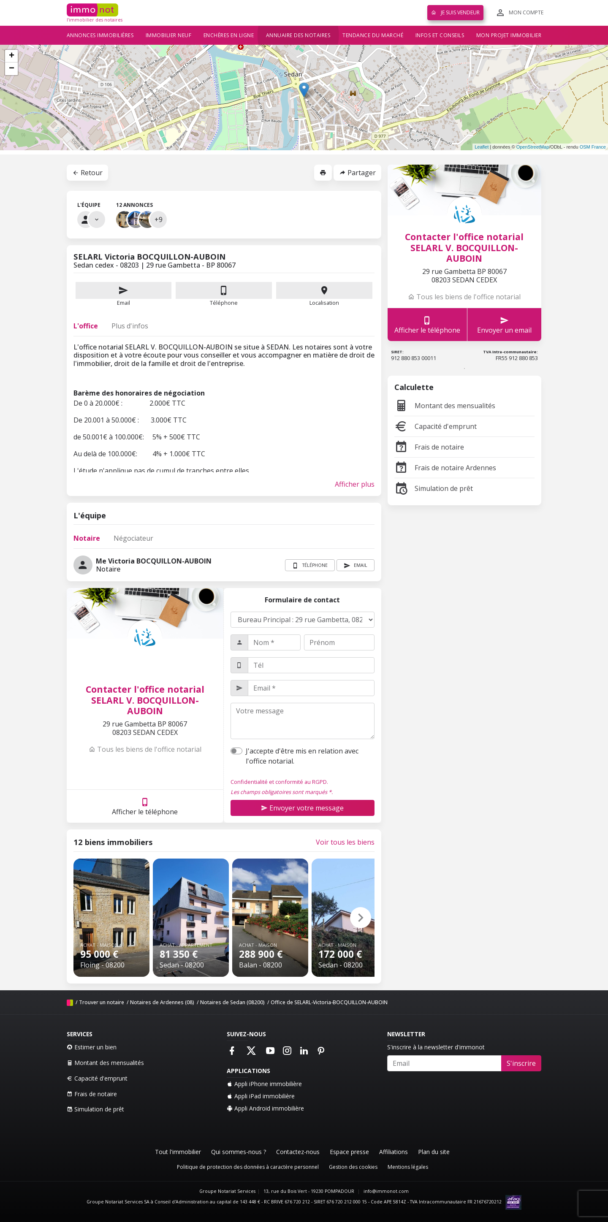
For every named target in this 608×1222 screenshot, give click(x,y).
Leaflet (482, 146)
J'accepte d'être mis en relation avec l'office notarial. (302, 756)
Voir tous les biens (345, 842)
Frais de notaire (429, 447)
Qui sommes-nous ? (238, 1152)
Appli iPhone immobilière (264, 1084)
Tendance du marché (372, 35)
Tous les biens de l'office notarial (145, 749)
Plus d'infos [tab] (129, 326)
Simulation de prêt (433, 488)
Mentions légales (408, 1167)
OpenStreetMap (532, 146)
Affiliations (393, 1152)
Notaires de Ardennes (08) (162, 1002)
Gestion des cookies (353, 1167)
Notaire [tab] (86, 538)
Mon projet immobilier (509, 35)
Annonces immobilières (100, 35)
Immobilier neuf (169, 35)
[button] (360, 917)
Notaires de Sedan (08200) (232, 1002)
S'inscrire (521, 1063)
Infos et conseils (439, 35)
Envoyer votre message (302, 808)
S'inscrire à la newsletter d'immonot (436, 1047)
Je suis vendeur (455, 12)
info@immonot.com (386, 1191)
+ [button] (11, 56)
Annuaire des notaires (298, 35)
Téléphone (224, 302)
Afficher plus (355, 484)
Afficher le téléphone (145, 806)
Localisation (324, 294)
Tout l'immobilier (178, 1152)
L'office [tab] (85, 326)
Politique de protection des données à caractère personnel (248, 1167)
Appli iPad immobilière (261, 1096)
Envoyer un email (504, 325)
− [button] (11, 68)
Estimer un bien (92, 1047)
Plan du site (434, 1152)
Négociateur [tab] (133, 538)
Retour (87, 172)
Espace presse (349, 1152)
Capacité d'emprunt (435, 426)
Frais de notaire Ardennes (445, 468)
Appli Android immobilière (265, 1108)
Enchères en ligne (229, 35)
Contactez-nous (298, 1152)
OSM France (593, 146)
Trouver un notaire (101, 1002)
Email (124, 294)
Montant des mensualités (444, 406)
